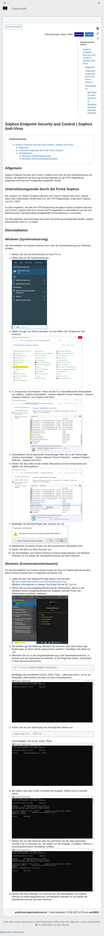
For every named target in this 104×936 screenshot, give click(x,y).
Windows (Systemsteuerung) (36, 156)
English (89, 34)
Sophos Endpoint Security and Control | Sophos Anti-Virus (44, 145)
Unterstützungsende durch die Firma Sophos (90, 76)
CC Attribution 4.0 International (53, 925)
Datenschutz (6, 932)
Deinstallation (25, 153)
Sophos (72, 584)
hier (26, 222)
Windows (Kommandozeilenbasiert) (40, 159)
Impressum (18, 932)
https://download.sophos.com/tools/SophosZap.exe (40, 581)
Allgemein (90, 67)
